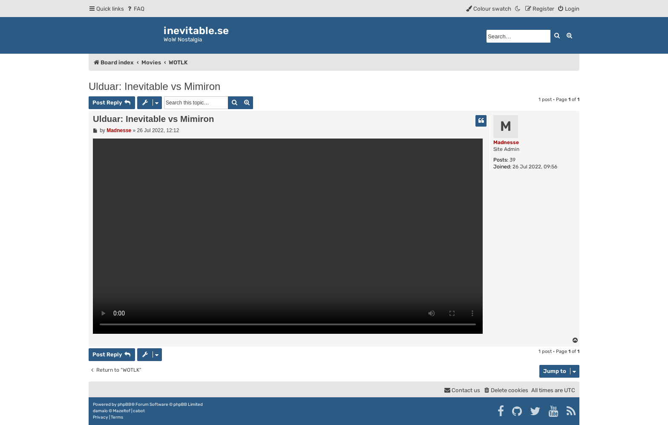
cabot (139, 410)
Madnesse (506, 142)
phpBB (124, 404)
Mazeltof (121, 410)
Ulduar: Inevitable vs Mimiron (154, 86)
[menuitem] (135, 9)
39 (512, 160)
